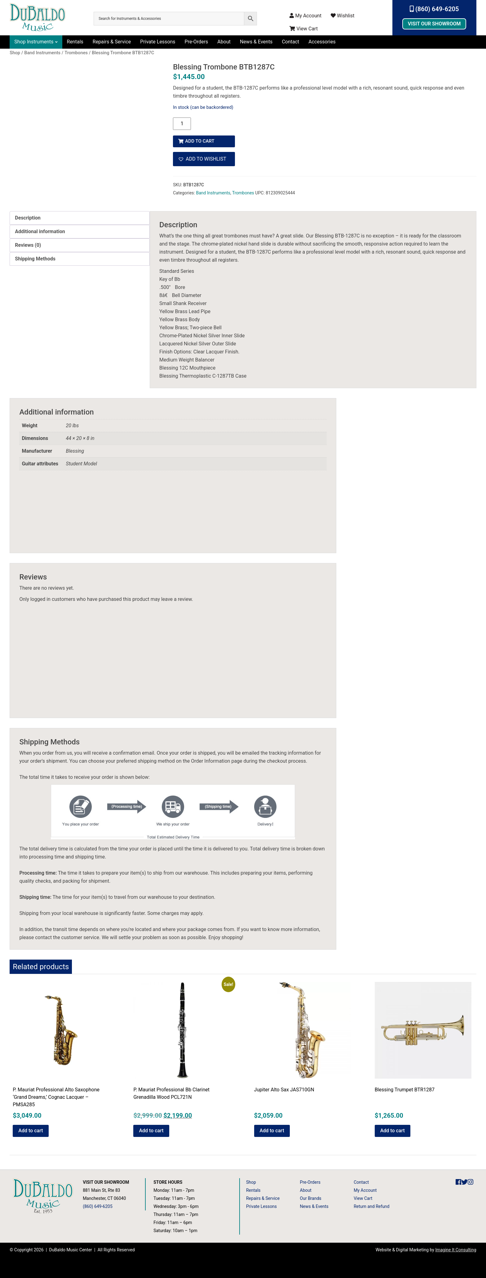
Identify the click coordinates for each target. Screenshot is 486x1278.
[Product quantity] (182, 124)
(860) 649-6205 (434, 9)
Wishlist (342, 16)
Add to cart (201, 139)
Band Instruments (213, 190)
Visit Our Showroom (434, 24)
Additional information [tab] (40, 231)
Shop (251, 1182)
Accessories (321, 42)
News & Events (256, 42)
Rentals (75, 42)
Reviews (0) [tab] (28, 245)
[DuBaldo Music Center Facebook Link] (458, 1182)
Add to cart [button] (30, 1131)
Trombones (243, 190)
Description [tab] (27, 218)
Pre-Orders (196, 42)
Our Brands (310, 1198)
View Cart (303, 29)
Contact (290, 42)
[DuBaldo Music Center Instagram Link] (470, 1182)
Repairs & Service (112, 42)
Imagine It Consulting (455, 1249)
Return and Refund (371, 1206)
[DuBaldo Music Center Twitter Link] (464, 1182)
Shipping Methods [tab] (35, 259)
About (224, 42)
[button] (204, 157)
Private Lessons (157, 42)
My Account (305, 16)
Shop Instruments (33, 42)
